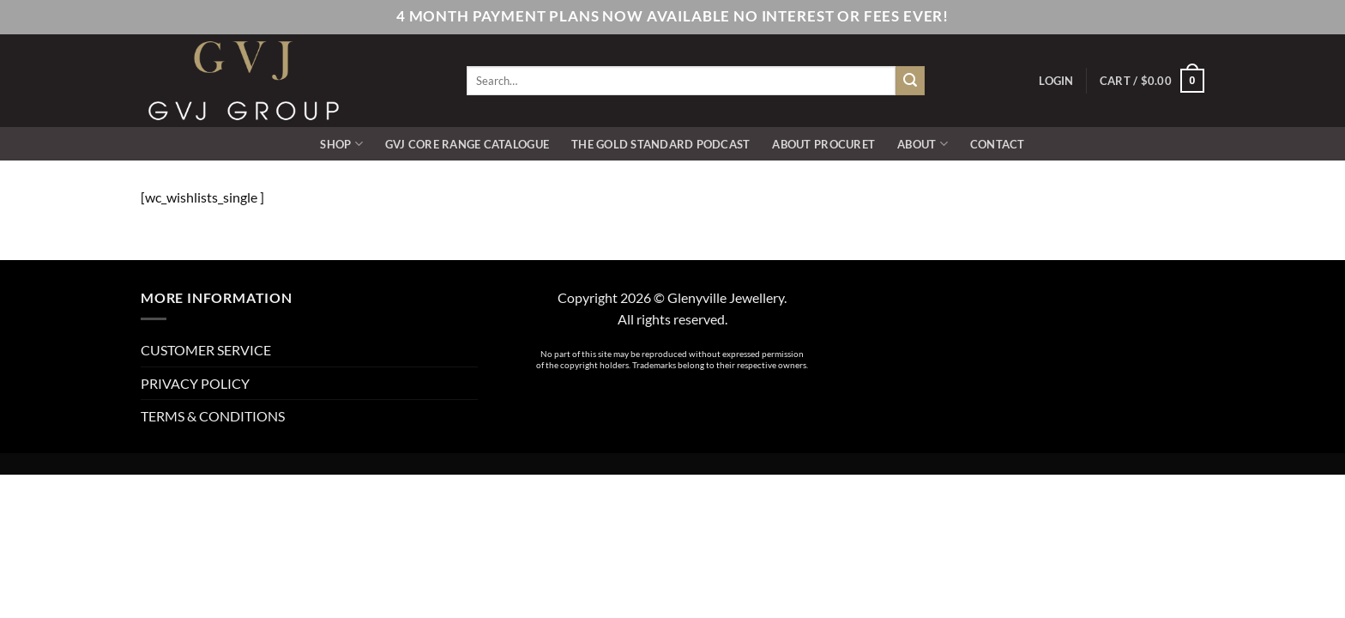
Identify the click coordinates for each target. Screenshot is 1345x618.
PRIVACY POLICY (195, 383)
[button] (1056, 80)
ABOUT (922, 144)
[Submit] (910, 80)
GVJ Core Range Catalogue (467, 144)
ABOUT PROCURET (823, 144)
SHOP (341, 144)
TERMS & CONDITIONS (213, 416)
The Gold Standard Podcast (660, 144)
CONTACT (997, 144)
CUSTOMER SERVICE (206, 350)
